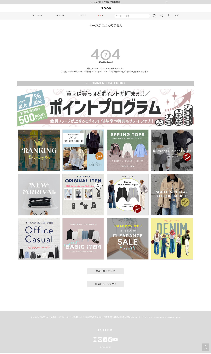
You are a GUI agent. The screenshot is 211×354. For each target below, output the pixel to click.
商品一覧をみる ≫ (105, 271)
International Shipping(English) (170, 318)
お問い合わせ (133, 318)
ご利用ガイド (76, 318)
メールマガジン (148, 318)
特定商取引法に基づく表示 (96, 318)
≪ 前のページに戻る (105, 284)
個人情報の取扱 (118, 318)
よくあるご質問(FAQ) (37, 318)
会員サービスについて (58, 318)
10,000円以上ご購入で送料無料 (105, 2)
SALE (100, 16)
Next (166, 2)
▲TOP (205, 347)
